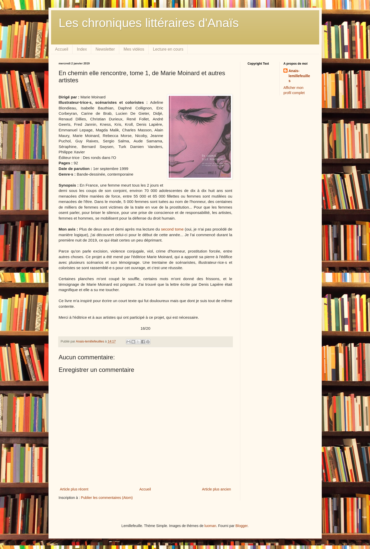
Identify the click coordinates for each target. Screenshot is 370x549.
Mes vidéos (134, 49)
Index (82, 49)
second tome (172, 229)
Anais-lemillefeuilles (299, 76)
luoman (210, 526)
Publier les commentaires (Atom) (107, 498)
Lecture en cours (168, 49)
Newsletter (105, 49)
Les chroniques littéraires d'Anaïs (149, 23)
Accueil (61, 49)
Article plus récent (74, 489)
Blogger (241, 526)
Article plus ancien (216, 489)
